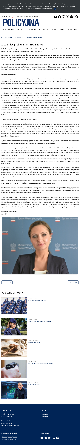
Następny (74, 281)
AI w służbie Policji (34, 385)
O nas (54, 29)
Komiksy (46, 29)
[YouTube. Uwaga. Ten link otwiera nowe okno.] (55, 17)
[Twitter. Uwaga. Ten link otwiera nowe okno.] (67, 17)
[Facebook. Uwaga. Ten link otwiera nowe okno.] (59, 17)
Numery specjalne (33, 29)
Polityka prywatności (9, 439)
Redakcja (45, 414)
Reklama (45, 417)
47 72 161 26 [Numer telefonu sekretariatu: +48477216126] (7, 421)
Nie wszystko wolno (34, 342)
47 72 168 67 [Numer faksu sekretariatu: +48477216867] (8, 423)
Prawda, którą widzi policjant (37, 300)
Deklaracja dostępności (9, 437)
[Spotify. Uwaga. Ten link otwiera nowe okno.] (71, 17)
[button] (76, 17)
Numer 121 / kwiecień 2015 (35, 37)
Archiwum (20, 29)
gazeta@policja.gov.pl (12, 425)
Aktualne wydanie (7, 29)
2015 (23, 37)
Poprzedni (8, 281)
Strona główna (8, 37)
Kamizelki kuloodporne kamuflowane (39, 321)
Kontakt (62, 29)
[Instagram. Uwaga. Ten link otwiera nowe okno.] (63, 17)
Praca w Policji (73, 29)
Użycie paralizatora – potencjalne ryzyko (40, 364)
